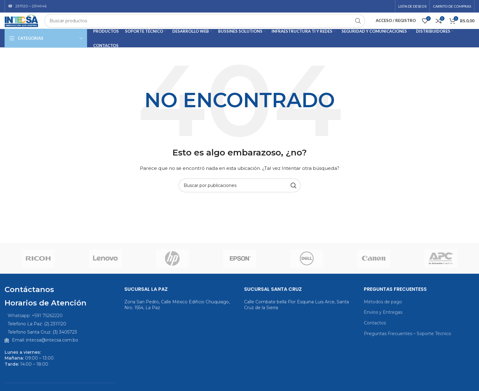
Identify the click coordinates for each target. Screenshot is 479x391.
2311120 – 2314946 (30, 6)
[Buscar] (203, 20)
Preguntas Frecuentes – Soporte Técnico (407, 332)
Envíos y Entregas (383, 311)
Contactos (375, 322)
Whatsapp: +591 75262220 (35, 315)
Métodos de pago (383, 301)
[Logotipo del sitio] (20, 20)
